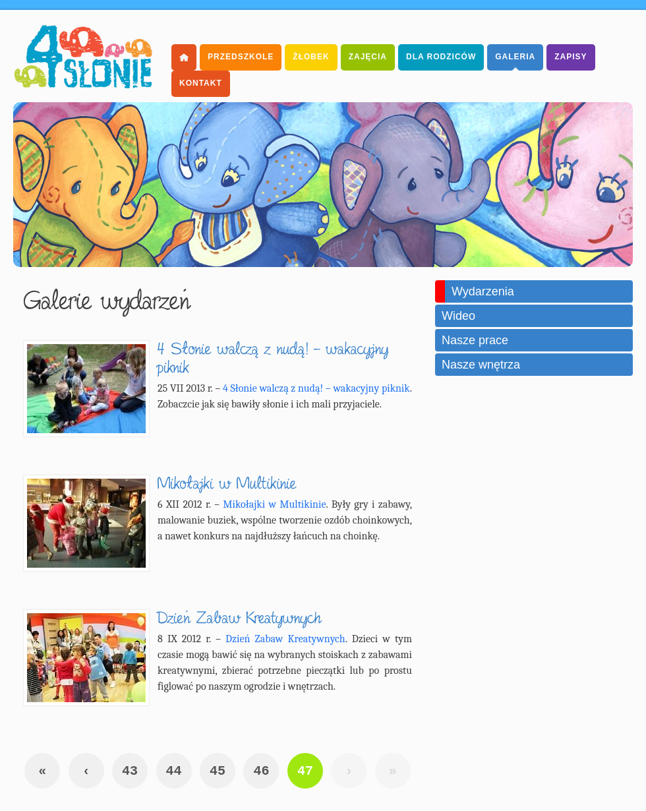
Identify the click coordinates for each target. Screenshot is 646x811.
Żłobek (311, 56)
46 (261, 771)
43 (130, 771)
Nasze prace (475, 340)
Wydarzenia (483, 291)
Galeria (515, 56)
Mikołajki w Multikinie (274, 504)
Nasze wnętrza (481, 364)
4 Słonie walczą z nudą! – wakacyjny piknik (316, 388)
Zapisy (570, 56)
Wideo (458, 315)
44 (174, 771)
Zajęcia (368, 56)
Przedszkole (241, 56)
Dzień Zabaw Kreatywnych (285, 639)
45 (217, 771)
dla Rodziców (441, 56)
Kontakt (200, 83)
